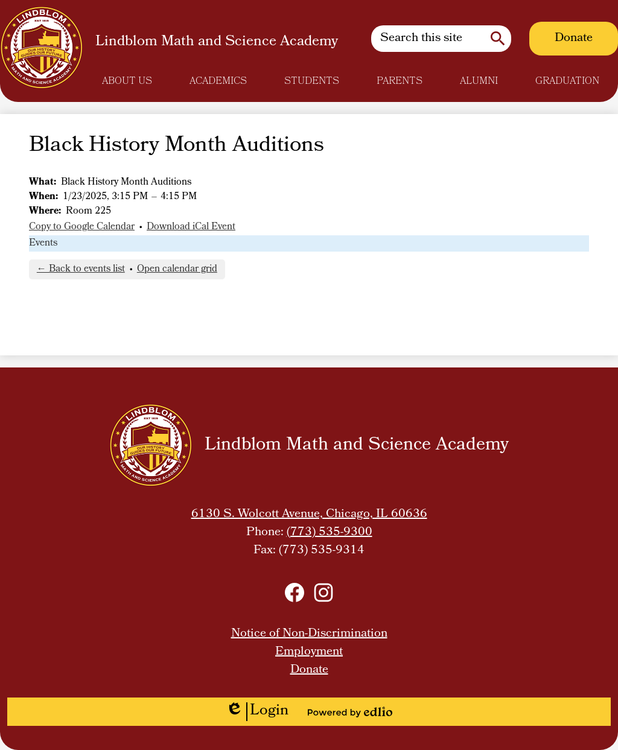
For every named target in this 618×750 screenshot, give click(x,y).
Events (43, 243)
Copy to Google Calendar (82, 227)
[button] (127, 81)
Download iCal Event (191, 227)
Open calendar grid (177, 269)
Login (257, 711)
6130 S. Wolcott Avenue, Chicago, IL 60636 (309, 514)
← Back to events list (81, 269)
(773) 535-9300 (329, 533)
